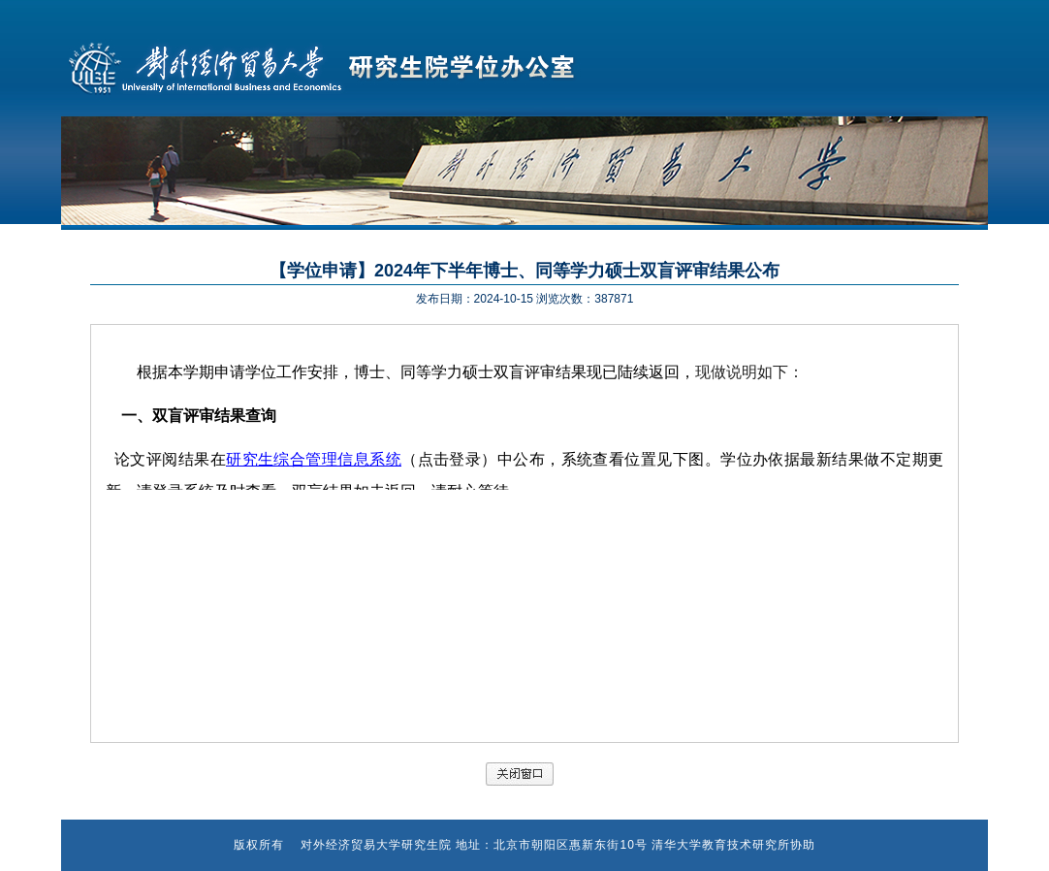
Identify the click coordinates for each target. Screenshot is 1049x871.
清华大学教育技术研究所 (721, 845)
